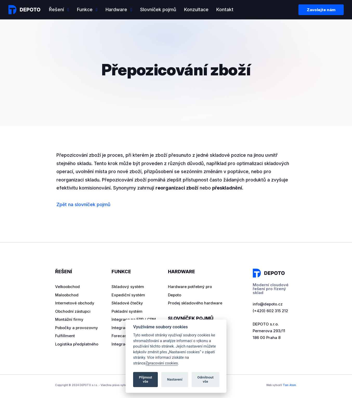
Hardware (116, 9)
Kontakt (224, 9)
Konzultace (196, 9)
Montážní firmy (69, 319)
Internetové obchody (74, 303)
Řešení (56, 9)
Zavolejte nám (321, 9)
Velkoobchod (67, 286)
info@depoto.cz (268, 304)
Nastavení (174, 379)
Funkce (85, 9)
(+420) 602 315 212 (270, 310)
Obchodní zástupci (72, 311)
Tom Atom (289, 385)
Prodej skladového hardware (195, 303)
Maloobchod (67, 294)
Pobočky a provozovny (76, 327)
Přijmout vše (145, 379)
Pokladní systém (127, 311)
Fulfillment (65, 335)
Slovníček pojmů (158, 9)
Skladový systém (128, 286)
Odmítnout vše (205, 379)
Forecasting (123, 335)
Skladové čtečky (127, 303)
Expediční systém (128, 294)
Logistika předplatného (76, 344)
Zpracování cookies (162, 363)
